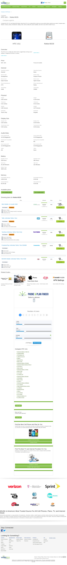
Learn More (18, 405)
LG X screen (19, 394)
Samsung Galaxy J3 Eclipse (23, 363)
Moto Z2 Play (20, 379)
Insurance (48, 6)
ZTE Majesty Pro (20, 355)
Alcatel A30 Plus (20, 389)
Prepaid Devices (35, 540)
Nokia (10, 547)
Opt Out (64, 556)
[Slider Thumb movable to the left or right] (23, 325)
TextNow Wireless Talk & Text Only (12, 232)
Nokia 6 (18, 358)
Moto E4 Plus (20, 359)
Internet (33, 6)
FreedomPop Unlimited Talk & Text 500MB (14, 245)
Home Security (41, 6)
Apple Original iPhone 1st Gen (23, 386)
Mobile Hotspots (19, 539)
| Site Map (60, 556)
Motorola (10, 545)
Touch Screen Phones (36, 542)
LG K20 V (19, 381)
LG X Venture (20, 384)
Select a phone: (34, 297)
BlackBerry (11, 540)
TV (29, 6)
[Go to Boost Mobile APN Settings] (58, 279)
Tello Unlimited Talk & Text (9, 218)
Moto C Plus (19, 361)
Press (49, 2)
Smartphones (34, 539)
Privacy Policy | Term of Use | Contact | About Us (48, 556)
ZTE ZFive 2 (19, 366)
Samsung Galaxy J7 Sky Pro (23, 351)
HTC (10, 542)
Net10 (2, 547)
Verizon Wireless (4, 539)
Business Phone (16, 6)
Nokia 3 (18, 391)
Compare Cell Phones (5, 11)
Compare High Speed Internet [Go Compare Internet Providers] (33, 467)
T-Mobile (2, 543)
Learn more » (4, 55)
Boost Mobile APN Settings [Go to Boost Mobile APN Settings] (58, 283)
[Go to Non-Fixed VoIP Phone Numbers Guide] (19, 279)
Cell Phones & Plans (6, 6)
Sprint (2, 542)
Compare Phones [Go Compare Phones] (33, 442)
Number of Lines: (33, 311)
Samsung (10, 548)
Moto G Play (19, 371)
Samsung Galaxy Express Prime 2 (24, 364)
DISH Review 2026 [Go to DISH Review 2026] (44, 283)
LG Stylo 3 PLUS (20, 397)
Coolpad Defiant (20, 353)
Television (26, 540)
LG (9, 543)
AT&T (2, 540)
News (46, 2)
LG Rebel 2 (19, 387)
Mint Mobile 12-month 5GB (9, 204)
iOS (43, 542)
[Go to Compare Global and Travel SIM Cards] (6, 279)
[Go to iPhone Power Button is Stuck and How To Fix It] (32, 279)
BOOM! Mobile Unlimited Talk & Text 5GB (14, 259)
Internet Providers (27, 539)
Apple (10, 539)
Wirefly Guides (51, 537)
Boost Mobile (3, 550)
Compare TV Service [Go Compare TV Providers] (33, 464)
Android (44, 539)
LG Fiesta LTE (20, 374)
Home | (35, 556)
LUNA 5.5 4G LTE (21, 356)
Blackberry (45, 540)
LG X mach (19, 372)
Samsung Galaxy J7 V (21, 395)
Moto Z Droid (20, 368)
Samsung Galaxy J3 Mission (23, 382)
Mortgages (54, 6)
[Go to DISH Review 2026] (45, 279)
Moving (59, 6)
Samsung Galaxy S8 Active (22, 376)
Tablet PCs (18, 540)
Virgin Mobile (3, 545)
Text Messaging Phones (36, 543)
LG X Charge (20, 392)
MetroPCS (3, 548)
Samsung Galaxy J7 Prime (22, 369)
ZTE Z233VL (19, 378)
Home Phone (24, 6)
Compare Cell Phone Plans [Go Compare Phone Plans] (33, 439)
